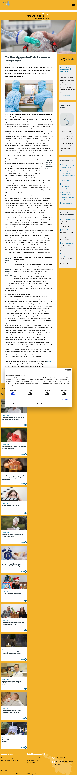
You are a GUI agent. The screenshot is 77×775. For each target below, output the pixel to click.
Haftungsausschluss (21, 774)
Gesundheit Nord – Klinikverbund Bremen (64, 762)
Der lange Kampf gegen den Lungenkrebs (68, 166)
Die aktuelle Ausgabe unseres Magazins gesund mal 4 (66, 69)
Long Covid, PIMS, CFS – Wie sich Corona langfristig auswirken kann (68, 196)
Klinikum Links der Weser (67, 255)
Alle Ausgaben (66, 95)
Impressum (5, 774)
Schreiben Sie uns (58, 757)
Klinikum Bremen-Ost (68, 243)
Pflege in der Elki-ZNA (68, 203)
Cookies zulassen (60, 404)
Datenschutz (12, 774)
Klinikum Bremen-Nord (68, 230)
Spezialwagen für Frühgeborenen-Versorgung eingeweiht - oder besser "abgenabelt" (68, 175)
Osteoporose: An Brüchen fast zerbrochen (66, 186)
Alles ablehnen (17, 404)
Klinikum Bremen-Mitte (68, 219)
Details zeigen (64, 399)
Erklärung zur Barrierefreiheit (35, 774)
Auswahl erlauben (38, 404)
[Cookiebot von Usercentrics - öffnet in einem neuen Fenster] (64, 370)
